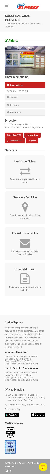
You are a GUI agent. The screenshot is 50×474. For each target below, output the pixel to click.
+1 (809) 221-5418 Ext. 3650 (31, 404)
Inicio (24, 23)
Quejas (32, 141)
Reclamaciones (15, 141)
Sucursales (35, 23)
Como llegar (32, 135)
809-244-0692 (14, 135)
